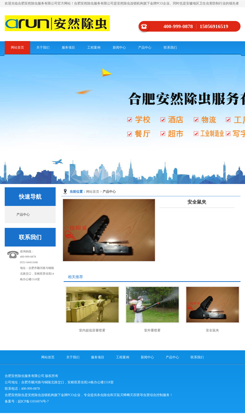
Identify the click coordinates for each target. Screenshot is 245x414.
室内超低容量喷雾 (92, 330)
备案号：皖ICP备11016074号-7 (27, 401)
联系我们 (170, 47)
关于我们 (43, 47)
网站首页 (17, 47)
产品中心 (144, 47)
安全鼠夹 (212, 330)
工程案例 (93, 47)
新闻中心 (119, 47)
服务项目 (68, 47)
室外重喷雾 (152, 330)
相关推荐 (75, 277)
